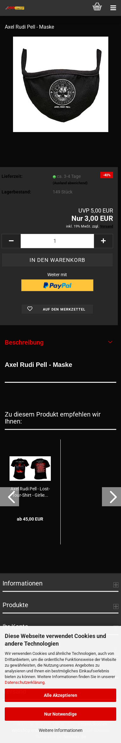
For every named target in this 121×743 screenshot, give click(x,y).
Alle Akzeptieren (60, 695)
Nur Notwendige (60, 714)
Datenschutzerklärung (24, 682)
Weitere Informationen (61, 730)
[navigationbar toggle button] (113, 8)
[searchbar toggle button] (81, 8)
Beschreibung (24, 342)
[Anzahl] (57, 241)
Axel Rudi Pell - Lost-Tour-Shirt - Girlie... (30, 492)
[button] (11, 241)
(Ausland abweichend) (70, 183)
